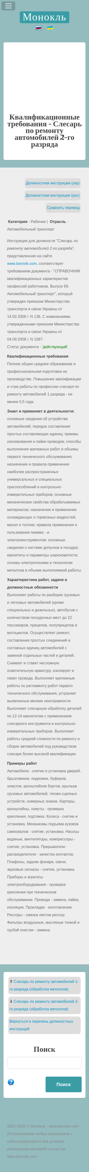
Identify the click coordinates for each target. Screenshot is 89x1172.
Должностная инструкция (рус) (53, 195)
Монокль (44, 17)
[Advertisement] (44, 77)
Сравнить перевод (63, 208)
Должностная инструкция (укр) (53, 183)
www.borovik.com (22, 264)
